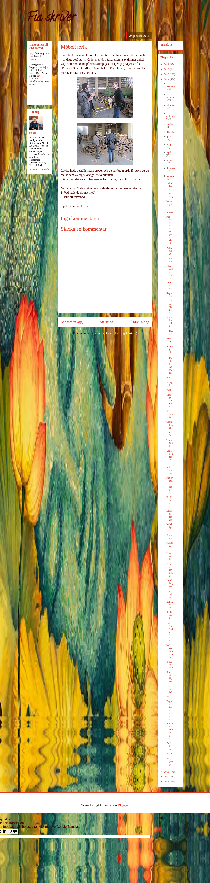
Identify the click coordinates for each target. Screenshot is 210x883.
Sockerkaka (169, 615)
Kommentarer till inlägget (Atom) (115, 333)
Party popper (169, 761)
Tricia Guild (169, 443)
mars (169, 160)
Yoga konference (169, 457)
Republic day (169, 296)
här (38, 75)
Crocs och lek (169, 425)
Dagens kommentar (169, 710)
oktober (171, 105)
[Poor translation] (12, 831)
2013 (167, 74)
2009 (167, 781)
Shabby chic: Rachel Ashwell (169, 359)
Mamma (169, 260)
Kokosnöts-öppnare (169, 651)
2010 (167, 776)
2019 (167, 64)
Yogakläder (169, 604)
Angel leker (169, 746)
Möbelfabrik (169, 322)
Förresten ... (169, 545)
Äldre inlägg (139, 322)
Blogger (123, 805)
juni (169, 136)
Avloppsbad (169, 251)
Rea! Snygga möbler (169, 632)
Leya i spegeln (169, 308)
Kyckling (169, 536)
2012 (167, 79)
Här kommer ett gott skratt (169, 229)
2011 (167, 771)
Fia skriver (51, 18)
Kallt (168, 390)
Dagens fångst (169, 515)
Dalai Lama (169, 186)
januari (170, 176)
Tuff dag (169, 195)
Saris (168, 696)
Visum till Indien (169, 401)
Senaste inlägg (72, 322)
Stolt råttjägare (169, 676)
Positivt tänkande (169, 570)
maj (169, 144)
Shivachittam (169, 664)
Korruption (169, 204)
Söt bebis (169, 414)
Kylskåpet (169, 527)
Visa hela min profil (39, 169)
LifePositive (169, 689)
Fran (168, 377)
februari (171, 168)
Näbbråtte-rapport (169, 485)
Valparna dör (169, 470)
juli (169, 131)
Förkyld (169, 384)
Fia (34, 133)
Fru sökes (169, 594)
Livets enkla (169, 556)
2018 (167, 69)
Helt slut (169, 340)
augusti (170, 124)
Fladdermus (169, 501)
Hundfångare (169, 583)
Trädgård (169, 434)
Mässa (169, 212)
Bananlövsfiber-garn (169, 731)
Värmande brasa (169, 272)
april (169, 152)
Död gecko (169, 285)
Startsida (106, 322)
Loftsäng (169, 332)
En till (169, 753)
